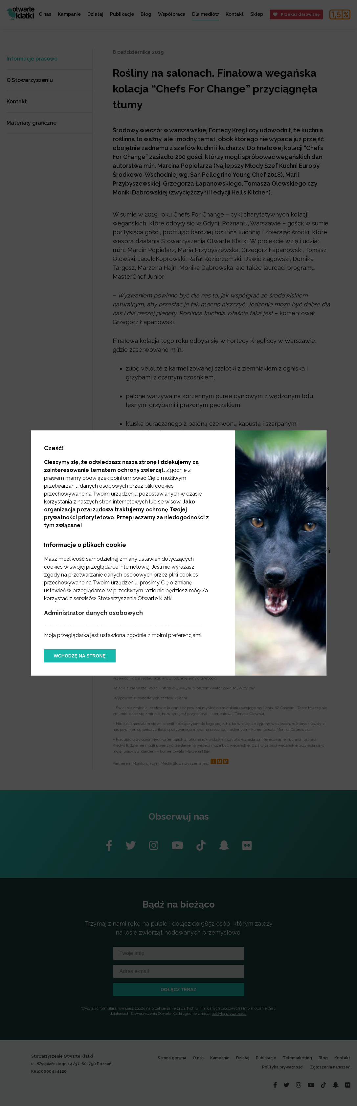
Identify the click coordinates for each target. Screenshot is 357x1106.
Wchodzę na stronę (80, 655)
